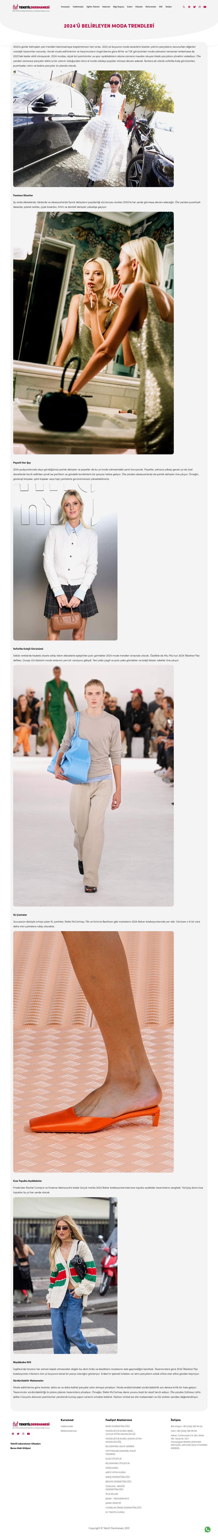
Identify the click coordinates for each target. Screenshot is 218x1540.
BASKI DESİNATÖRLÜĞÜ (118, 1426)
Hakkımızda (78, 7)
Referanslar (151, 7)
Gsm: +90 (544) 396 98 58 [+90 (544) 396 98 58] (184, 1431)
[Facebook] (189, 7)
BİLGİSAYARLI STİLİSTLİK (118, 1463)
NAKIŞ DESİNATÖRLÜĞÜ (118, 1477)
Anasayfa (65, 7)
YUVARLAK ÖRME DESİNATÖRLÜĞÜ (124, 1508)
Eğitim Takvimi (93, 7)
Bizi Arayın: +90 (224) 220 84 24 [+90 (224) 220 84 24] (186, 1426)
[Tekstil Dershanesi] (31, 7)
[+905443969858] (207, 1529)
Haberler (106, 7)
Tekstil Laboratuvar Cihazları (25, 1444)
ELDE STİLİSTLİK (114, 1459)
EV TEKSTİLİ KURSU (115, 1512)
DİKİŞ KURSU (112, 1468)
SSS (160, 7)
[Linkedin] (205, 7)
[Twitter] (194, 7)
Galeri (129, 7)
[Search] (184, 7)
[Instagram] (199, 7)
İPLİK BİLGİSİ (112, 1494)
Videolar (139, 7)
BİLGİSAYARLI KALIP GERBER (120, 1446)
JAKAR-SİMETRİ (113, 1503)
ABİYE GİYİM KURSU (116, 1472)
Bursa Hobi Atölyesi (20, 1448)
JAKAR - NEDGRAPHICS (117, 1499)
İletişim (169, 7)
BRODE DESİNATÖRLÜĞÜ (118, 1482)
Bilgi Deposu (118, 7)
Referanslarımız (69, 1431)
